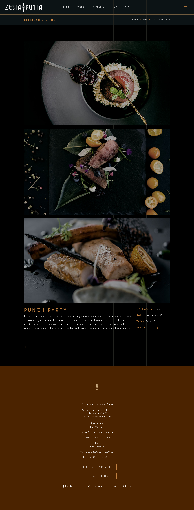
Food (145, 20)
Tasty (156, 321)
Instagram (95, 487)
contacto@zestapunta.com (97, 417)
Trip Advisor (122, 487)
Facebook (69, 487)
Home (135, 20)
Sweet (149, 321)
